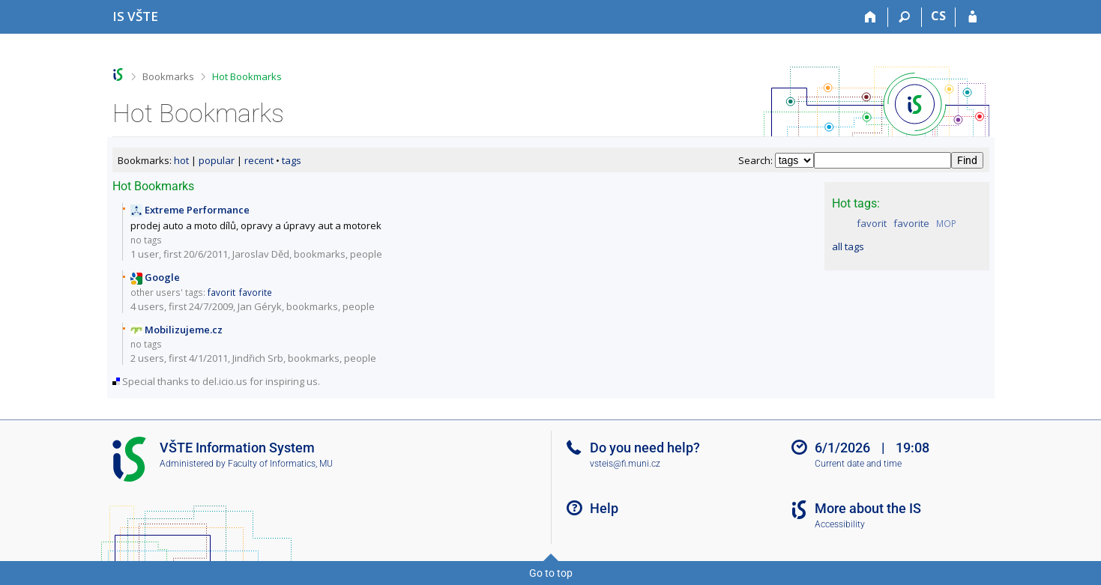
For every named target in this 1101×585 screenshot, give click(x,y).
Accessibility (840, 524)
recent (259, 160)
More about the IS (868, 508)
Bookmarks (168, 76)
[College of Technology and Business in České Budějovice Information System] (135, 16)
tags (291, 160)
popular (217, 160)
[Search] (905, 17)
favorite (911, 223)
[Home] (871, 17)
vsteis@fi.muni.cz (625, 463)
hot (181, 160)
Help (604, 508)
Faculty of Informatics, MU (280, 463)
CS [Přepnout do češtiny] (938, 15)
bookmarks (320, 254)
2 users (147, 358)
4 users (147, 306)
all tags (848, 246)
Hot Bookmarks (247, 76)
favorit (872, 223)
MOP (946, 223)
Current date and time (858, 463)
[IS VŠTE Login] (972, 17)
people (366, 254)
